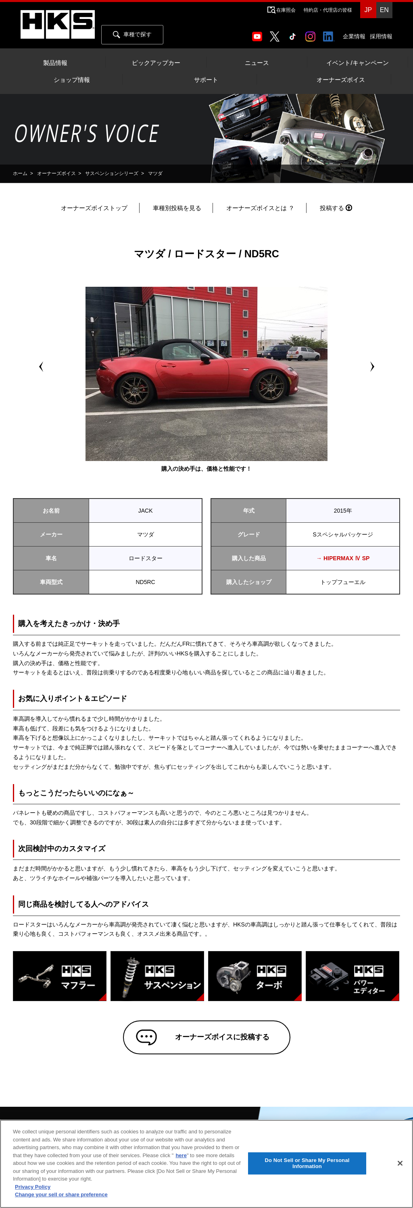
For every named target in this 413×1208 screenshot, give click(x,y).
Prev (41, 367)
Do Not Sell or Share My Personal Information (307, 1163)
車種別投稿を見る (177, 207)
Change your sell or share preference (61, 1194)
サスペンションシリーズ (111, 173)
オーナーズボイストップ (94, 207)
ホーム (20, 173)
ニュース (257, 63)
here (180, 1155)
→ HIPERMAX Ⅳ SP (342, 558)
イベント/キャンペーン (357, 63)
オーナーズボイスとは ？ (260, 207)
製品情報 (55, 63)
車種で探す (132, 34)
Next (372, 367)
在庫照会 (286, 10)
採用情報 (381, 36)
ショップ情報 (72, 80)
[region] (206, 1164)
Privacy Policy (32, 1187)
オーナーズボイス (341, 80)
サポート (206, 80)
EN (384, 9)
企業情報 (354, 36)
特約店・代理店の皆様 (328, 10)
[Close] (400, 1163)
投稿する (332, 207)
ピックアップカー (156, 63)
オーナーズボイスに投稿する (218, 1039)
